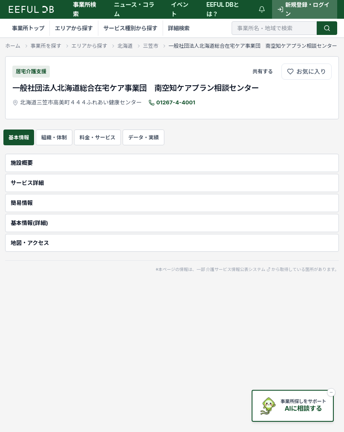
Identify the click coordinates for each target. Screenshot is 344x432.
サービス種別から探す (130, 28)
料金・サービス (97, 137)
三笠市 (150, 46)
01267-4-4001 (175, 102)
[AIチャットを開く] (293, 406)
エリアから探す (73, 28)
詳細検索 (178, 28)
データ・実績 (143, 137)
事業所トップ (28, 28)
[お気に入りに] (306, 71)
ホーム (12, 46)
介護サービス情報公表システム (238, 270)
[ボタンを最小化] (331, 392)
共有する (262, 71)
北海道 (125, 46)
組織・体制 (54, 137)
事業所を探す (46, 46)
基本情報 (19, 137)
